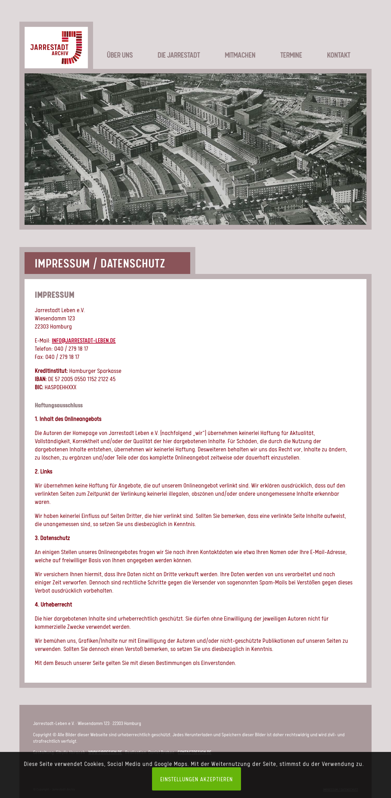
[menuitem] (111, 44)
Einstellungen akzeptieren (196, 779)
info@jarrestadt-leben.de (84, 340)
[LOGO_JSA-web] (56, 38)
